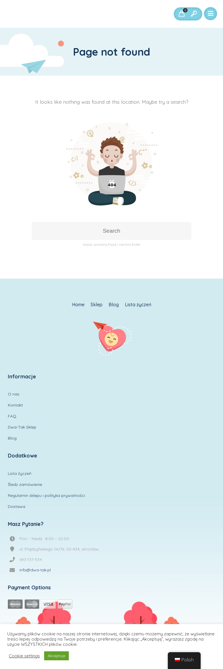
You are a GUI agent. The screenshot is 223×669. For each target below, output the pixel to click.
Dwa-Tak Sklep (22, 427)
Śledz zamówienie (25, 484)
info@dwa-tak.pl (35, 570)
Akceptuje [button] (56, 655)
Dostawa (16, 506)
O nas (13, 394)
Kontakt (15, 405)
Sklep (96, 304)
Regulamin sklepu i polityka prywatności (46, 495)
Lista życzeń (138, 304)
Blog (114, 304)
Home (78, 304)
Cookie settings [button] (24, 656)
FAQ (12, 416)
